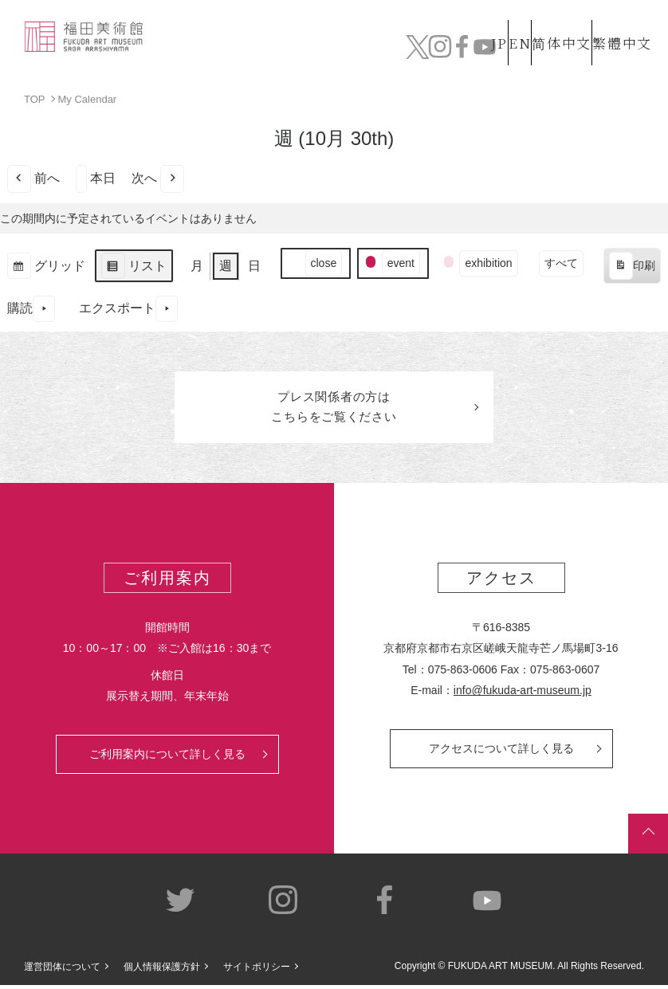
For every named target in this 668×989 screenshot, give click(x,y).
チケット (620, 48)
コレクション (278, 48)
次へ (158, 178)
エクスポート (128, 308)
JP (435, 26)
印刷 (631, 268)
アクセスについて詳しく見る (501, 752)
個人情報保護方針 (162, 969)
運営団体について (62, 969)
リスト (133, 267)
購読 (31, 308)
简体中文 (544, 26)
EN (485, 26)
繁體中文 (619, 26)
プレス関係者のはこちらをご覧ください (334, 408)
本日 (96, 178)
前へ (33, 178)
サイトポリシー (256, 969)
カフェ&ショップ (494, 48)
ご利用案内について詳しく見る (167, 758)
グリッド (45, 267)
